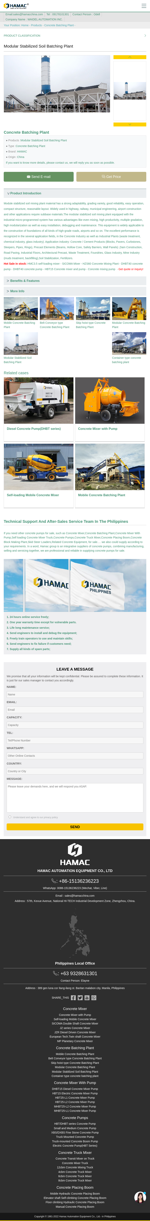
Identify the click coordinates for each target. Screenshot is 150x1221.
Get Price (111, 177)
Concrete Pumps (64, 537)
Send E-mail (38, 177)
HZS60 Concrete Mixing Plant (101, 263)
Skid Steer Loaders (39, 542)
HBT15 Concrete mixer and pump (65, 269)
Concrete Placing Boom (115, 537)
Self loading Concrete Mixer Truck (32, 537)
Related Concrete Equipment (69, 542)
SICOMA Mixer (71, 263)
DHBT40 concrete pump (27, 269)
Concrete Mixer (75, 533)
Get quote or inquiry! (131, 269)
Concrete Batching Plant (59, 25)
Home (25, 25)
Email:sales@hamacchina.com (24, 14)
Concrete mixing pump (101, 269)
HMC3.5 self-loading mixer (44, 263)
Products (36, 25)
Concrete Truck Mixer (87, 537)
